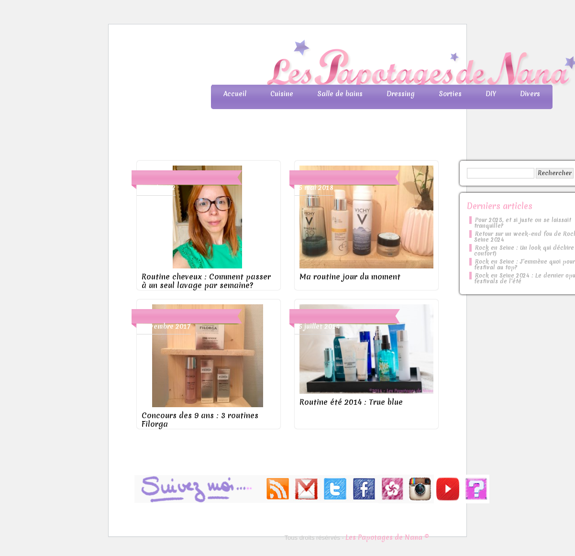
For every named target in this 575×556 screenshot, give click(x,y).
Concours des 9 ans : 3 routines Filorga (200, 419)
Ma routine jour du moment (349, 276)
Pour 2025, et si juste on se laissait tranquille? (522, 223)
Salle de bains (340, 93)
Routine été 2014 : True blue (351, 402)
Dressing (401, 93)
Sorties (450, 93)
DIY (491, 93)
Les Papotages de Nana (350, 65)
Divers (530, 93)
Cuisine (281, 93)
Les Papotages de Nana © (387, 537)
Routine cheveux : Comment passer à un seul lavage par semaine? (206, 280)
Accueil (234, 93)
